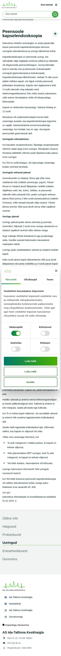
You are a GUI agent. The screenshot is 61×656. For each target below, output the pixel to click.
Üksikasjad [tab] (30, 279)
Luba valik (30, 371)
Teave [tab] (50, 279)
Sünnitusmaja (16, 616)
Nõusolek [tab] (11, 279)
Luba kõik (30, 361)
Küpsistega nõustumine (15, 625)
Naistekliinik (15, 603)
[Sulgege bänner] (56, 271)
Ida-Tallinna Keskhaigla (20, 597)
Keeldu (30, 382)
